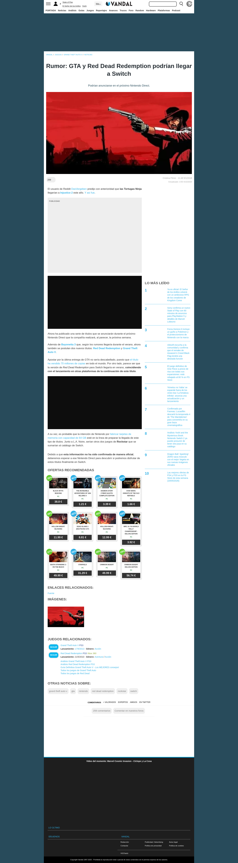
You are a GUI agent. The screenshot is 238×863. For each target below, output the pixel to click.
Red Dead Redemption (71, 653)
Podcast (176, 10)
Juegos (90, 10)
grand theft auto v (58, 691)
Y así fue (90, 192)
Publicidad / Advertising (154, 842)
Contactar (124, 846)
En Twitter (144, 702)
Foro (131, 10)
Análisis (72, 10)
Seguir (53, 647)
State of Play (68, 2)
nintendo (83, 691)
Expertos (123, 702)
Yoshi (84, 6)
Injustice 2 (66, 192)
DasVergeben (79, 188)
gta (73, 691)
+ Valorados (109, 702)
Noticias (62, 10)
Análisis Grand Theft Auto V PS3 (76, 661)
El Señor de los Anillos (72, 6)
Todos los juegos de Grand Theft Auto (78, 670)
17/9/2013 (79, 649)
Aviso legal (173, 842)
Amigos (133, 702)
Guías (81, 10)
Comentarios (94, 702)
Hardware (151, 10)
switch (133, 691)
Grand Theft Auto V (70, 645)
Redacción (125, 842)
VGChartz (124, 853)
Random (140, 10)
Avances (113, 10)
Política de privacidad (153, 846)
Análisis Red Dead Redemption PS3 (78, 664)
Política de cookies (176, 846)
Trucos (123, 10)
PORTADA (51, 10)
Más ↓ (98, 4)
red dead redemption (103, 691)
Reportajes (101, 10)
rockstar (122, 691)
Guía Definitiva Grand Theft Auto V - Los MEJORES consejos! (90, 667)
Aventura (99, 657)
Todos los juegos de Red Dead (75, 673)
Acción (98, 649)
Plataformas (164, 10)
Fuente (51, 593)
